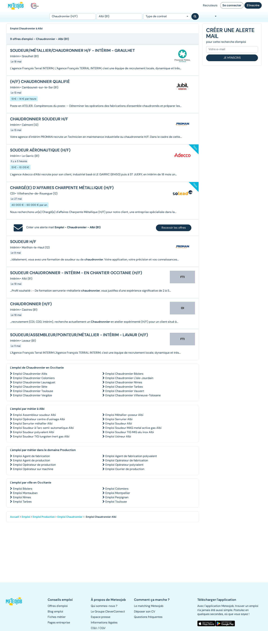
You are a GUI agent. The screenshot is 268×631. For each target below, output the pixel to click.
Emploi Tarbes (22, 501)
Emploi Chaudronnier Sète (30, 387)
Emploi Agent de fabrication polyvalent (131, 456)
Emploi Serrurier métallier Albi (33, 423)
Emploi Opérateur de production (34, 465)
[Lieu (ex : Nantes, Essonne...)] (119, 16)
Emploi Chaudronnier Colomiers (34, 378)
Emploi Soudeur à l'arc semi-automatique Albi (43, 428)
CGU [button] (94, 628)
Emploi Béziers (22, 489)
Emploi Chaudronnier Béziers (124, 374)
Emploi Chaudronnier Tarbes (124, 387)
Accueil (14, 516)
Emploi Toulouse (116, 501)
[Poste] (72, 16)
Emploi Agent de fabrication (31, 456)
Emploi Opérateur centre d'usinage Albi (39, 419)
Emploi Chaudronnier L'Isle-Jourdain (129, 378)
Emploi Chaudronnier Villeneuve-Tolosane (133, 395)
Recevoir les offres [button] (174, 228)
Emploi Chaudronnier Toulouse (33, 391)
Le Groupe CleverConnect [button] (108, 611)
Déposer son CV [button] (144, 611)
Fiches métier (57, 617)
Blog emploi (55, 611)
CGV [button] (102, 628)
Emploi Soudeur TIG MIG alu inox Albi (129, 432)
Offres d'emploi (58, 606)
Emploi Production (44, 516)
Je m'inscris (232, 58)
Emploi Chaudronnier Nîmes (123, 382)
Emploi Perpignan (116, 497)
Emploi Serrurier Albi (119, 419)
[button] (16, 601)
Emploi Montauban (25, 493)
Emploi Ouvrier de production (124, 469)
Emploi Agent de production (31, 460)
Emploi (26, 516)
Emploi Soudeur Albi (118, 423)
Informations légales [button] (104, 622)
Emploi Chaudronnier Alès (30, 374)
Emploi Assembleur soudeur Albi (34, 415)
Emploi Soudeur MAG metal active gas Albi (133, 428)
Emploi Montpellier (117, 493)
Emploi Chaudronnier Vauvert (124, 391)
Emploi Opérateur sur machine (33, 469)
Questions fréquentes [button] (148, 617)
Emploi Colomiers (116, 489)
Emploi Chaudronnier (70, 516)
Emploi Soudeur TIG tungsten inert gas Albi (41, 436)
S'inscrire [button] (253, 5)
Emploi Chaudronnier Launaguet (34, 382)
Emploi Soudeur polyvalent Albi (33, 432)
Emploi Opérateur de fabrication (126, 460)
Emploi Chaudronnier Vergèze (32, 395)
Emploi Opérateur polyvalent (124, 465)
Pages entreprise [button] (59, 622)
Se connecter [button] (231, 5)
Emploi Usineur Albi (118, 436)
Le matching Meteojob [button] (148, 606)
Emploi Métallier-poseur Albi (124, 415)
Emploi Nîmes (22, 497)
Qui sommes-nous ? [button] (104, 606)
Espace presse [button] (100, 617)
